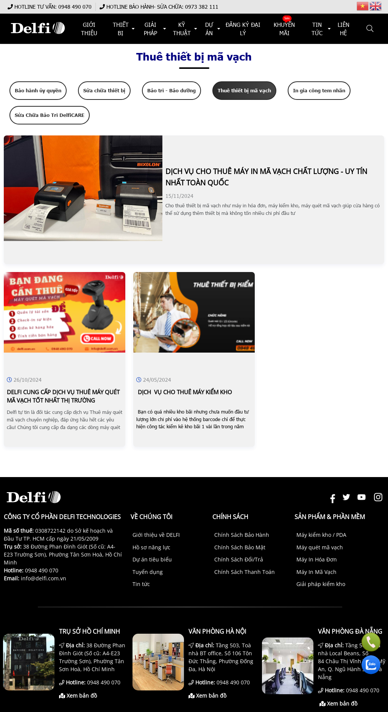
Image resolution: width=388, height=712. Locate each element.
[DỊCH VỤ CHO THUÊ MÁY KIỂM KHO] (194, 350)
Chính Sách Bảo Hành (241, 534)
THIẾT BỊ (120, 29)
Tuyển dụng (147, 571)
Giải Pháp (150, 29)
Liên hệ (343, 29)
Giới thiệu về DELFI (156, 534)
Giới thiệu (89, 29)
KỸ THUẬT (182, 29)
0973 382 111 (201, 6)
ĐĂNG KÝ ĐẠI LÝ (243, 29)
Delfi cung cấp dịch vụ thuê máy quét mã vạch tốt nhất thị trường (63, 396)
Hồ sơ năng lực (151, 547)
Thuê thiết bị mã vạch (244, 90)
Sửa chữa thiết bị (104, 90)
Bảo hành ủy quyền (38, 90)
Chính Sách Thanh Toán (244, 571)
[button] (370, 28)
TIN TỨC (317, 29)
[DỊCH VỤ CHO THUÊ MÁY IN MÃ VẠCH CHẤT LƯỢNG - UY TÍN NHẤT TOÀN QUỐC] (83, 239)
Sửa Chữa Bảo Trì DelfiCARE (49, 115)
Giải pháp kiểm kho (320, 584)
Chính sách (230, 517)
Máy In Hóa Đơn (316, 559)
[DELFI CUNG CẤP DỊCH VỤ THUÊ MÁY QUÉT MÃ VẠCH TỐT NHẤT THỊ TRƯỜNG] (64, 350)
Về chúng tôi (151, 517)
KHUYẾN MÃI (284, 29)
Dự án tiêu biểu (152, 559)
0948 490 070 (75, 6)
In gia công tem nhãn (319, 90)
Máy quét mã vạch (319, 547)
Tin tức (141, 584)
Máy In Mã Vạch (316, 571)
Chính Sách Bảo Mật (239, 547)
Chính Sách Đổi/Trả (238, 559)
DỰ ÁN (209, 29)
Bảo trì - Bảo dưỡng (171, 90)
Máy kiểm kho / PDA (321, 534)
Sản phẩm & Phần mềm (330, 517)
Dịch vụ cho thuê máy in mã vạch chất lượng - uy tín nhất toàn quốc (266, 177)
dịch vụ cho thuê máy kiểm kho (184, 392)
